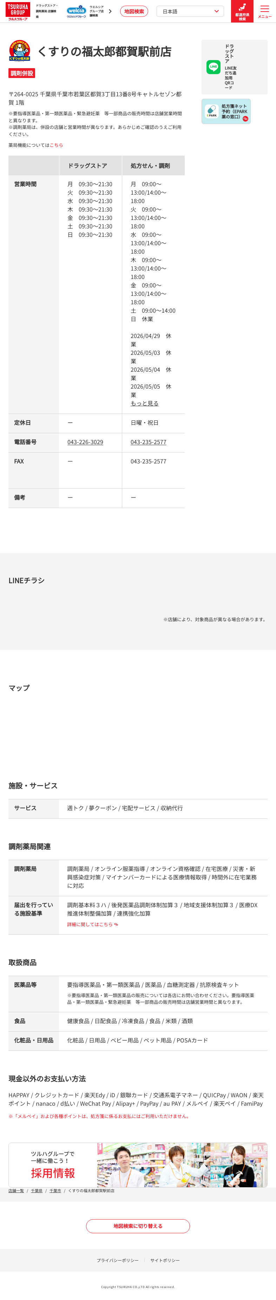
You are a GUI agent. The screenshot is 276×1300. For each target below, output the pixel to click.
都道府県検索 (242, 11)
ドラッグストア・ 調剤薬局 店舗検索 (32, 11)
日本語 (191, 11)
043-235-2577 (148, 441)
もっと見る (145, 403)
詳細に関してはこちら (92, 924)
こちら (56, 145)
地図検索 (134, 11)
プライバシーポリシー (118, 1260)
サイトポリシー (165, 1260)
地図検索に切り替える (138, 1225)
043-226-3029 (85, 441)
